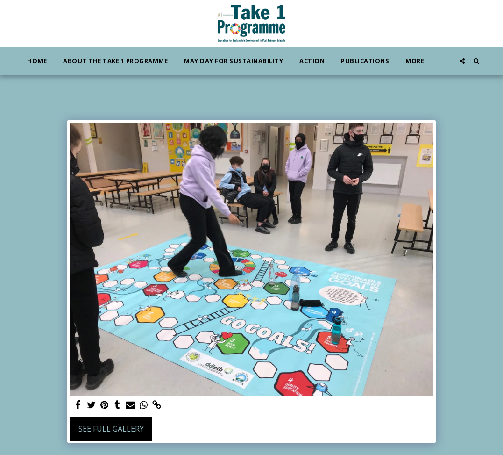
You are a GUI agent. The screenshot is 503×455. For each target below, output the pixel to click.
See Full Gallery (111, 429)
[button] (462, 61)
